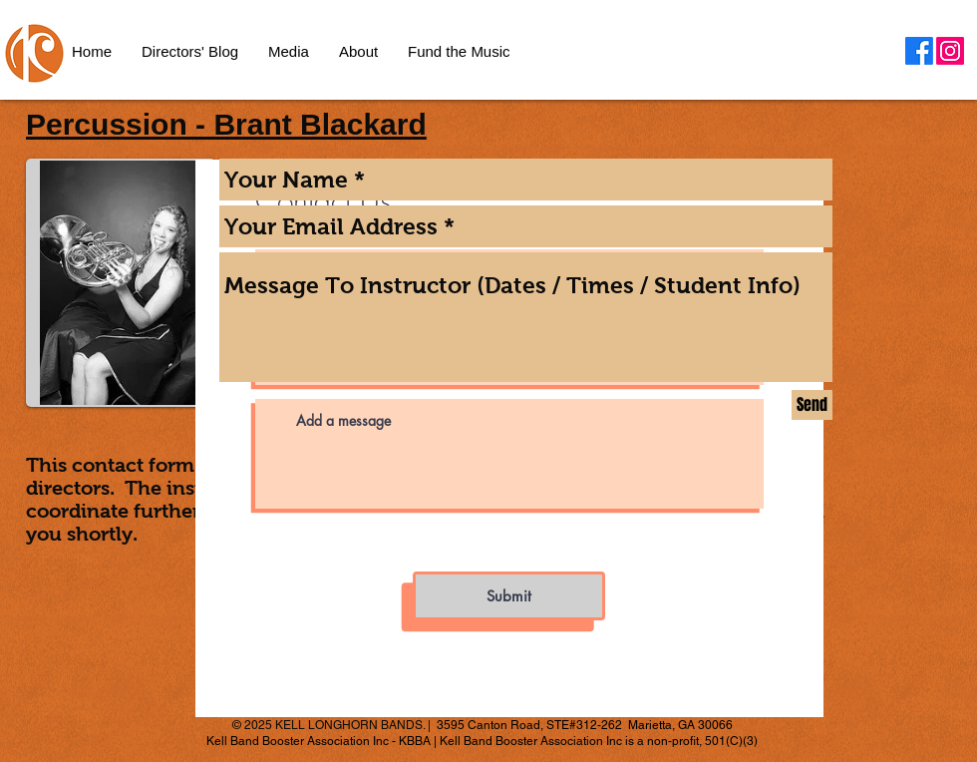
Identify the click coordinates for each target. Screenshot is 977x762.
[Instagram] (950, 51)
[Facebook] (919, 51)
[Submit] (509, 596)
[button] (358, 52)
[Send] (812, 405)
